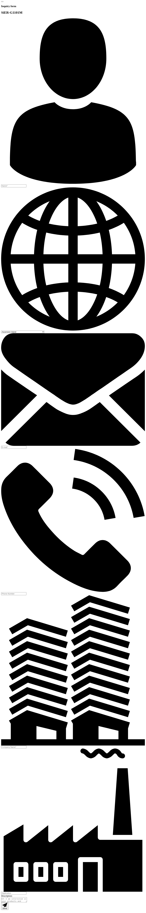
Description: (6, 896)
